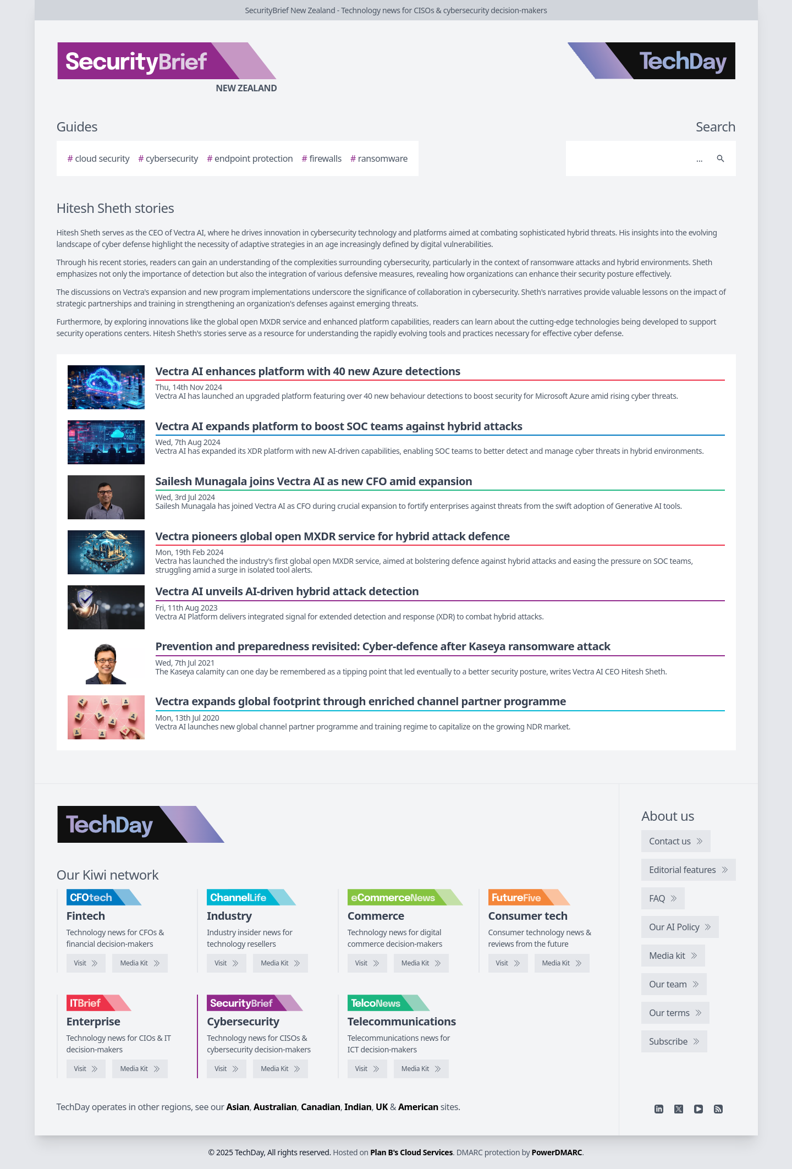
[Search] (640, 158)
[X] (678, 1109)
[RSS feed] (718, 1109)
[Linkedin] (658, 1109)
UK (382, 1107)
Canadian (320, 1107)
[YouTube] (698, 1109)
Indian (357, 1107)
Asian (238, 1107)
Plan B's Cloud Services (411, 1152)
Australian (275, 1107)
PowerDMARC (557, 1152)
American (418, 1107)
